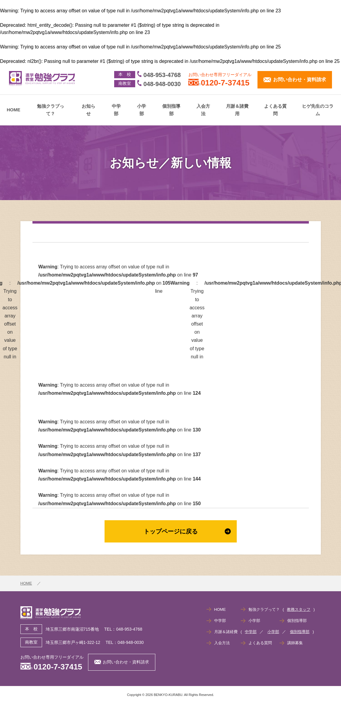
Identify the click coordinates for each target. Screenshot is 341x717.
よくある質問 (275, 110)
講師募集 (295, 643)
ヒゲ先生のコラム (317, 110)
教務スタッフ (298, 609)
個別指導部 (171, 110)
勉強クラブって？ (50, 110)
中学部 (116, 110)
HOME (13, 109)
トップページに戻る (187, 531)
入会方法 (203, 110)
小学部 (141, 110)
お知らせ (88, 110)
